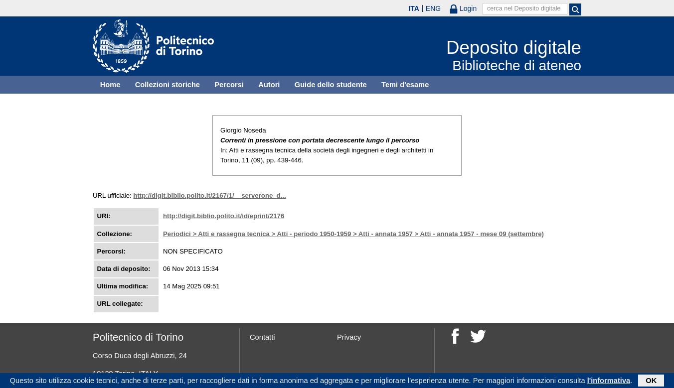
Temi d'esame (405, 85)
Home (110, 85)
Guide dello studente (331, 85)
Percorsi (229, 85)
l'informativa (609, 382)
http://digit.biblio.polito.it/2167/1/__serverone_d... (209, 195)
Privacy (349, 337)
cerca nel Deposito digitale (524, 8)
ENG (433, 8)
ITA (413, 8)
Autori (269, 85)
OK (651, 382)
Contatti (262, 337)
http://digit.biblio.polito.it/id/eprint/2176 (223, 216)
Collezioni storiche (167, 85)
